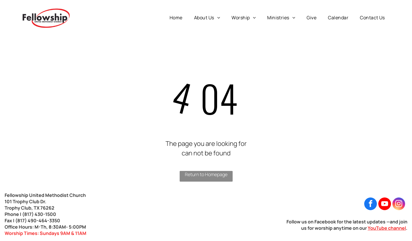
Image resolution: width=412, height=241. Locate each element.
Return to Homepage (206, 174)
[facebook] (370, 204)
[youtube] (384, 204)
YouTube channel (387, 228)
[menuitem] (176, 17)
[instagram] (398, 204)
